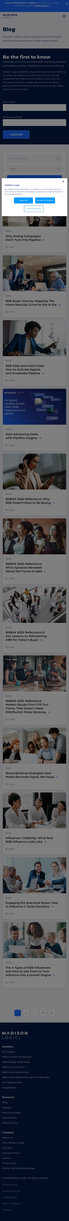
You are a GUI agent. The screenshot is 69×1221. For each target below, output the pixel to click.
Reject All (23, 200)
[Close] (63, 182)
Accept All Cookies (45, 200)
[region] (34, 197)
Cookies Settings (33, 209)
